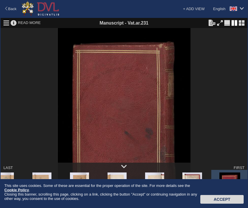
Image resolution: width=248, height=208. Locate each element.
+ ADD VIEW (194, 9)
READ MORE (29, 23)
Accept (222, 199)
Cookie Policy (16, 190)
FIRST (239, 168)
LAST (8, 168)
